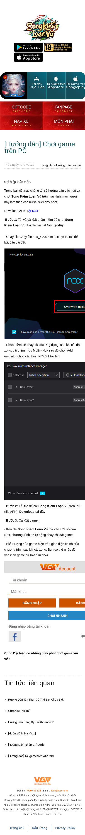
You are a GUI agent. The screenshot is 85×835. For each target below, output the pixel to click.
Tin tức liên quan (29, 683)
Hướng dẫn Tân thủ (68, 165)
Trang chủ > (48, 165)
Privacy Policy (65, 828)
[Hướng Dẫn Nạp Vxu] (22, 733)
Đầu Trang (39, 828)
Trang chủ (17, 828)
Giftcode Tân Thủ (19, 711)
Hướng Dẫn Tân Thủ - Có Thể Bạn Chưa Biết (36, 699)
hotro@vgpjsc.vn (59, 790)
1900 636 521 (33, 790)
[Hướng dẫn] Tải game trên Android (31, 756)
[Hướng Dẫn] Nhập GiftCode (26, 744)
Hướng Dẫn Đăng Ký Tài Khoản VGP (31, 722)
